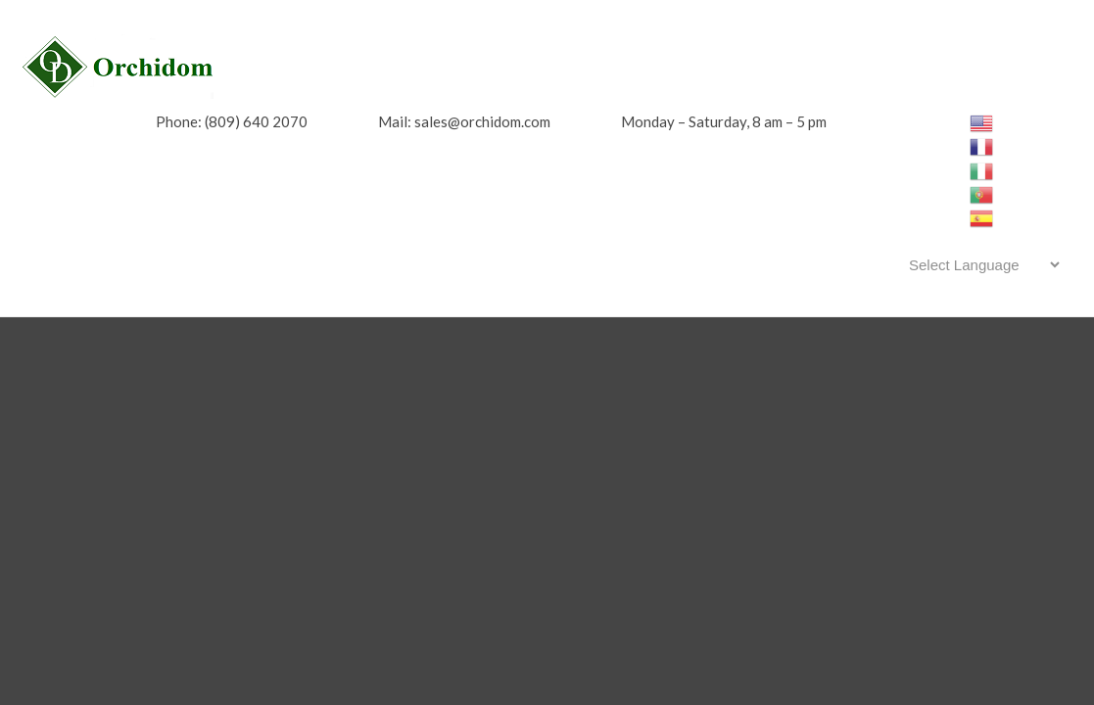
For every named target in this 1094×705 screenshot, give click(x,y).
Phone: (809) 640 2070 (232, 121)
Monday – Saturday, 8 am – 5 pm (724, 121)
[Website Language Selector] (981, 264)
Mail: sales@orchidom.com (464, 121)
